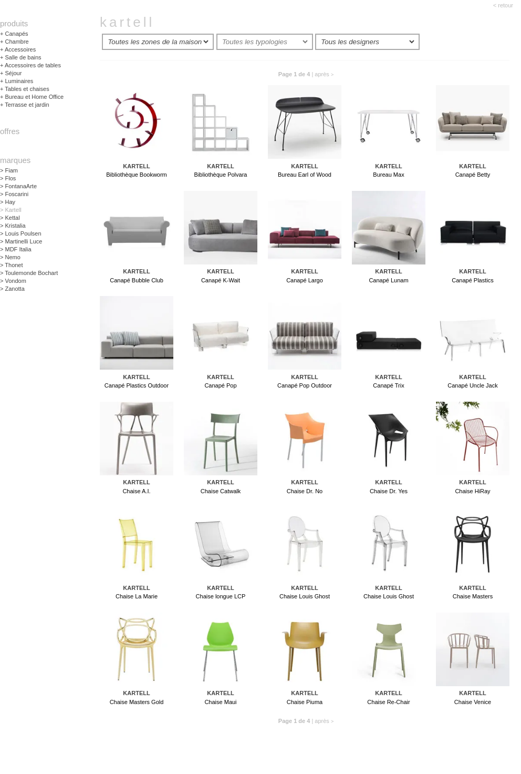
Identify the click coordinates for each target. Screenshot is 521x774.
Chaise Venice (472, 702)
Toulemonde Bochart (29, 273)
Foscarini (14, 194)
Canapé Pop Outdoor (304, 386)
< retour (503, 5)
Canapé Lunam (388, 280)
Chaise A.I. (136, 491)
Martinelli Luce (21, 241)
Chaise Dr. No (304, 491)
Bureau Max (388, 175)
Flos (8, 178)
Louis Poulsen (20, 233)
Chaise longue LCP (221, 596)
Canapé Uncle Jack (472, 386)
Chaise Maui (220, 702)
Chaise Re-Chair (388, 702)
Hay (7, 202)
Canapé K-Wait (220, 280)
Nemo (10, 257)
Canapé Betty (473, 175)
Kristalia (13, 225)
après (324, 74)
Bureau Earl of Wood (304, 175)
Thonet (11, 265)
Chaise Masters (473, 596)
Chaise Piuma (304, 702)
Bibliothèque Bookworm (136, 175)
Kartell (11, 210)
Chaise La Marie (137, 596)
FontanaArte (18, 186)
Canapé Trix (388, 386)
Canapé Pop (220, 386)
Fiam (9, 170)
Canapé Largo (304, 280)
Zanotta (12, 289)
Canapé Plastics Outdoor (137, 386)
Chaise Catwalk (221, 491)
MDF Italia (16, 249)
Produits (14, 23)
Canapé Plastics (473, 280)
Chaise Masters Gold (137, 702)
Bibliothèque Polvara (220, 175)
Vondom (13, 281)
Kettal (10, 218)
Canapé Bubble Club (136, 280)
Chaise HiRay (472, 491)
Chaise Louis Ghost (304, 596)
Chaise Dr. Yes (389, 491)
